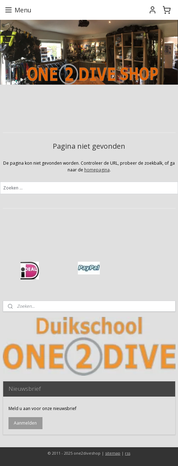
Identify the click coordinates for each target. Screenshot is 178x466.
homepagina (97, 170)
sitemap (112, 453)
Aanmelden (25, 423)
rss (127, 453)
